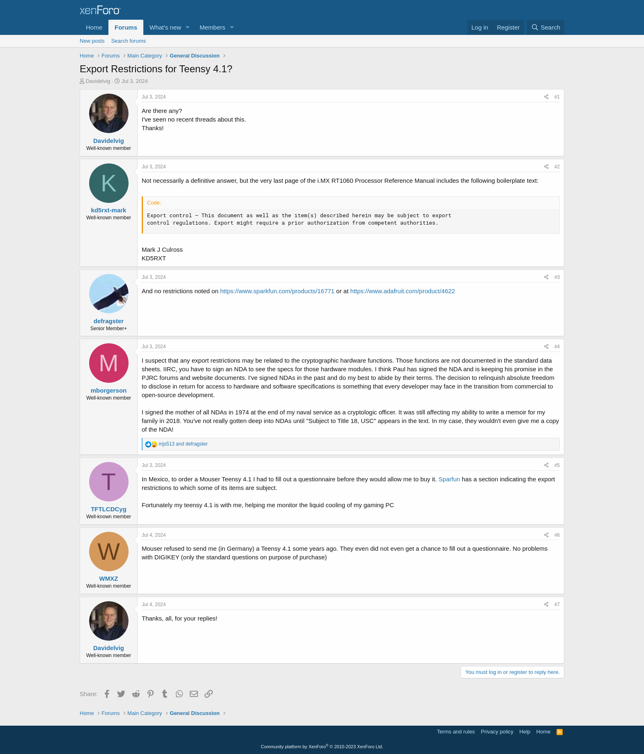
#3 (557, 277)
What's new (165, 27)
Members (212, 27)
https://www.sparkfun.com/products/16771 (277, 290)
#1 (557, 97)
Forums (126, 27)
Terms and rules (456, 732)
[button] (187, 27)
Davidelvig (98, 81)
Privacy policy (497, 732)
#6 (557, 535)
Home (94, 27)
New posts (92, 41)
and (183, 444)
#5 (557, 465)
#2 (557, 167)
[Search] (545, 27)
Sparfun (449, 479)
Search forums (128, 41)
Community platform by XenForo (322, 746)
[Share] (546, 97)
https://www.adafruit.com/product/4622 (402, 290)
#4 (557, 346)
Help (525, 732)
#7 (557, 604)
